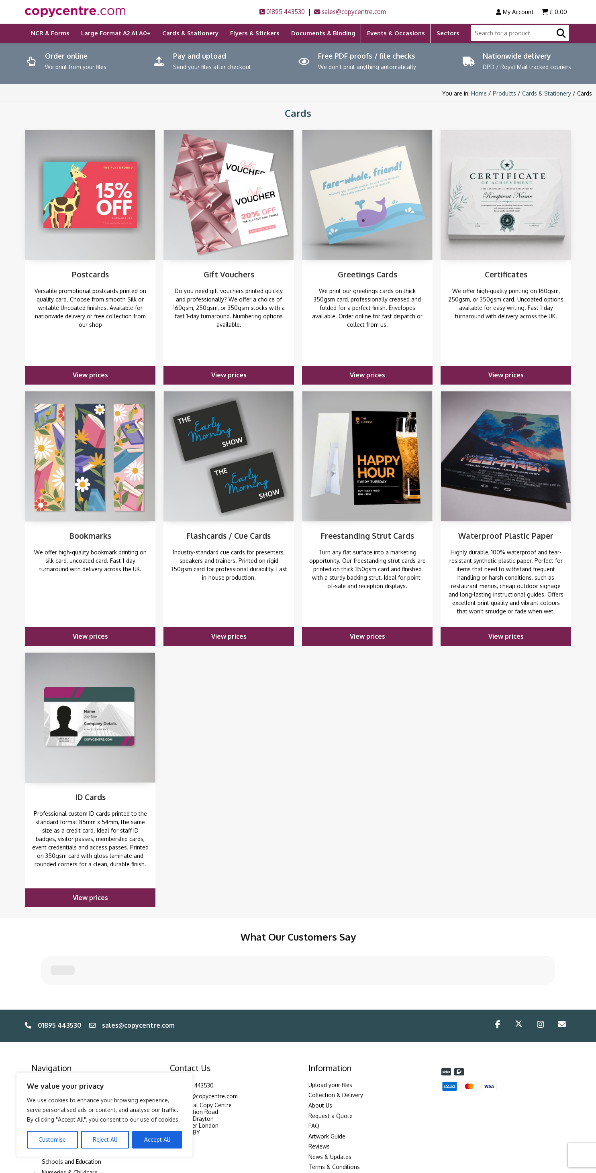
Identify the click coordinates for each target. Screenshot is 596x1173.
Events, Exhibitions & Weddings (82, 1066)
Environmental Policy (335, 1114)
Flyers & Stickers (255, 33)
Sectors (448, 33)
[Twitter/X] (519, 963)
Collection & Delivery (335, 1032)
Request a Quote (330, 1053)
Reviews (319, 1084)
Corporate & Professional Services (87, 1055)
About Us (320, 1042)
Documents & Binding (323, 33)
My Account (515, 11)
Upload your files (330, 1022)
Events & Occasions (396, 33)
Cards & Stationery (190, 33)
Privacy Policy (326, 1125)
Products (504, 93)
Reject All (105, 1139)
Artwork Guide (326, 1073)
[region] (104, 1115)
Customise (52, 1139)
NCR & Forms (50, 33)
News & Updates (329, 1094)
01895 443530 (282, 12)
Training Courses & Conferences (84, 1044)
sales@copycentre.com (350, 12)
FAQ (313, 1063)
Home (479, 93)
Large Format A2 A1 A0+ (116, 33)
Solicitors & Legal (65, 1033)
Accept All (157, 1139)
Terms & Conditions (334, 1104)
